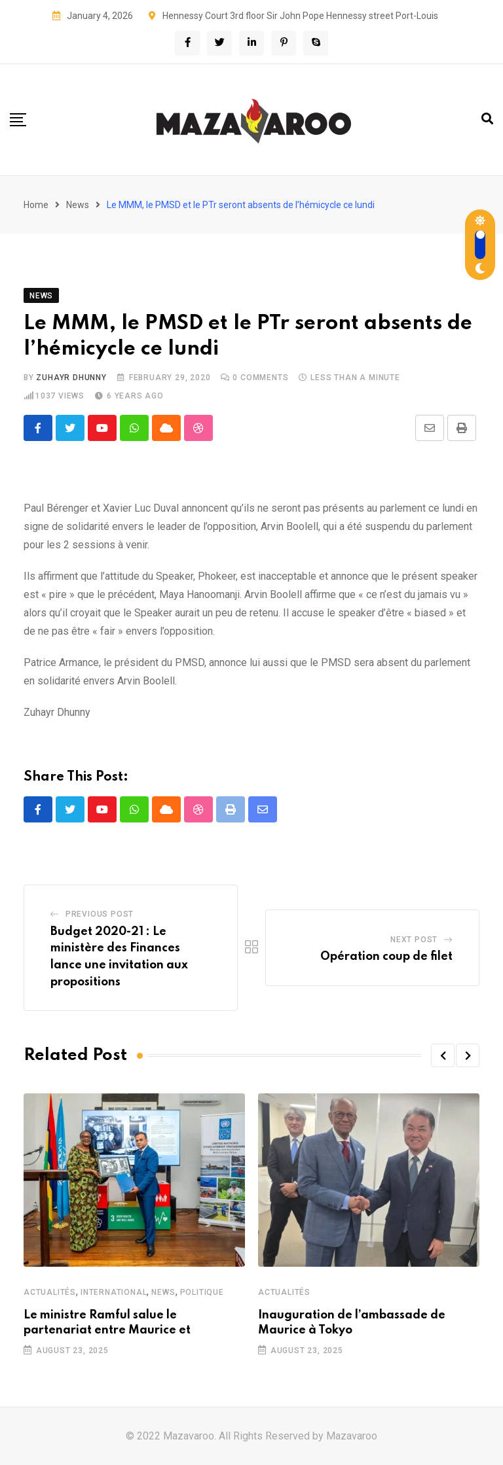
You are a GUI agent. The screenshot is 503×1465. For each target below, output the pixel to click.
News (77, 205)
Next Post (414, 939)
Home (36, 205)
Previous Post (99, 914)
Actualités (50, 1292)
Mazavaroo (351, 1436)
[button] (443, 1055)
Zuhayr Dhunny (71, 377)
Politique (202, 1292)
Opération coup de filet (386, 956)
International (114, 1292)
